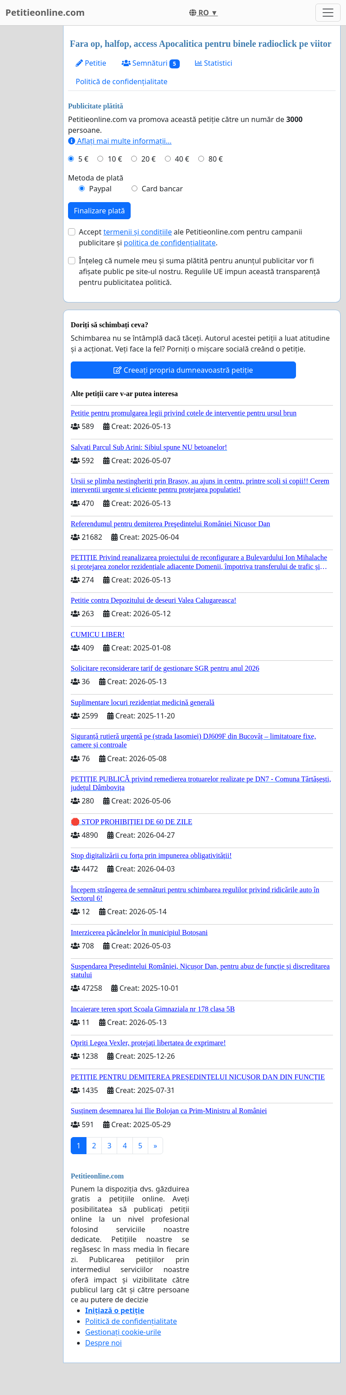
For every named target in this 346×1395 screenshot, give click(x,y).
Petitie (91, 63)
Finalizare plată (99, 211)
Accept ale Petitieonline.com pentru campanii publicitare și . (190, 237)
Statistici (213, 63)
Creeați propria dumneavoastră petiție (183, 370)
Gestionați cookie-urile (123, 1332)
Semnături (151, 63)
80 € (216, 159)
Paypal (100, 189)
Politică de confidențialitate (122, 81)
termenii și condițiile (137, 232)
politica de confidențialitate (170, 243)
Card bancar (161, 189)
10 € (115, 159)
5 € (83, 159)
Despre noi (103, 1343)
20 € (148, 159)
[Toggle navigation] (328, 13)
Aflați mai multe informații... (120, 141)
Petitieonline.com (45, 12)
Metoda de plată (95, 178)
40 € (182, 159)
